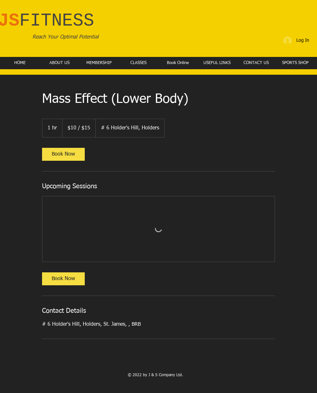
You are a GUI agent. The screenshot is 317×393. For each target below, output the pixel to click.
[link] (63, 154)
